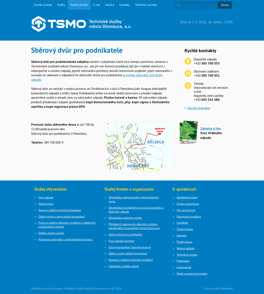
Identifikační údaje (187, 197)
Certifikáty (182, 223)
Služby (61, 5)
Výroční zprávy (185, 229)
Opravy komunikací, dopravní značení (129, 247)
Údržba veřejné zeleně (51, 233)
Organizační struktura (189, 216)
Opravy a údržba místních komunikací (59, 210)
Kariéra (109, 5)
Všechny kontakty (198, 108)
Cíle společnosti (186, 210)
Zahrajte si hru (210, 128)
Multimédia (183, 261)
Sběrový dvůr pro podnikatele (125, 234)
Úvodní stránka (43, 5)
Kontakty (124, 5)
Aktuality (182, 235)
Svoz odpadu (45, 197)
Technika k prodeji (187, 255)
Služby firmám (79, 5)
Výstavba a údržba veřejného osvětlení (130, 260)
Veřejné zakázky (186, 248)
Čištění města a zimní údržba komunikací (61, 216)
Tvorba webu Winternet (218, 288)
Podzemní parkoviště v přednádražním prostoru (65, 239)
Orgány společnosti (188, 204)
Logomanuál (184, 267)
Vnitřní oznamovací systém (192, 273)
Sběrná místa (45, 204)
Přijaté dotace (184, 242)
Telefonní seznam (146, 5)
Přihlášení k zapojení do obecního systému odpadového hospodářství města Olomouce (134, 226)
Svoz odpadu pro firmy (121, 241)
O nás (96, 5)
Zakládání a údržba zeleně (123, 266)
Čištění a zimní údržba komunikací (127, 253)
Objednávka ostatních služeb (125, 218)
